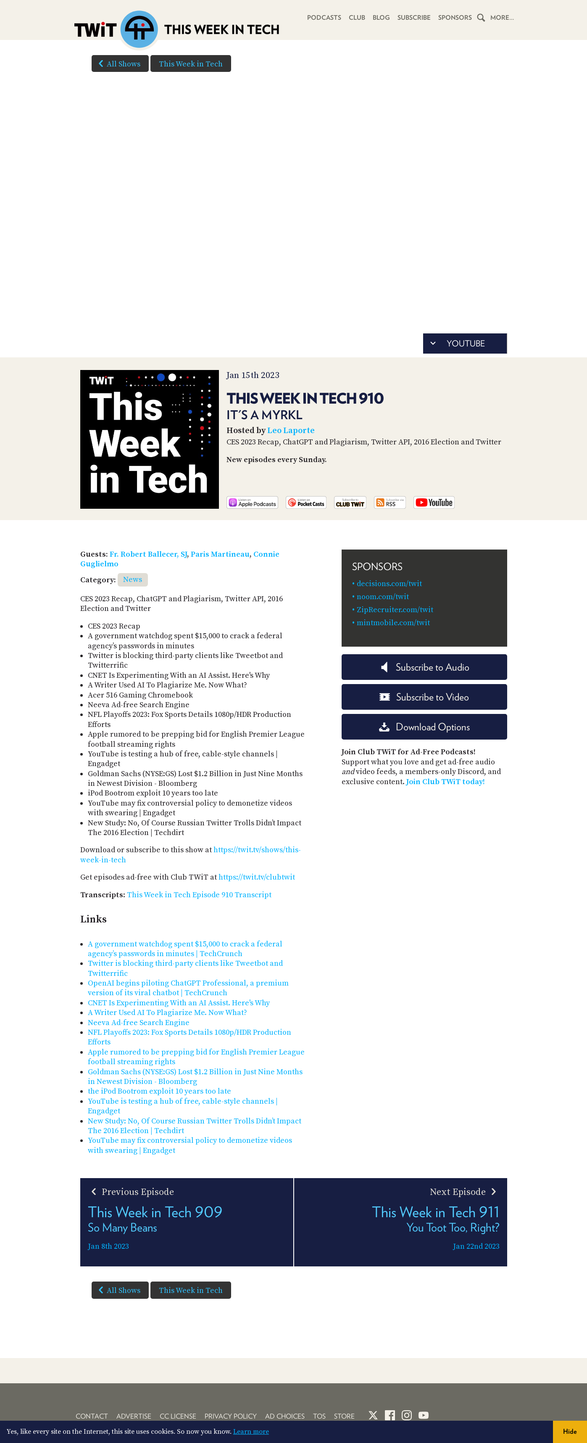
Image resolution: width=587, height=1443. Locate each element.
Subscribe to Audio (424, 667)
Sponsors (455, 17)
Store (344, 1416)
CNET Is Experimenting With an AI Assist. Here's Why (179, 1003)
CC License (178, 1416)
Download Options (424, 727)
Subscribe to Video (424, 697)
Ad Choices (285, 1416)
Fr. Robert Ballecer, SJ (148, 554)
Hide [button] (570, 1431)
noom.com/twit (383, 597)
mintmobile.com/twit (393, 623)
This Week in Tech (191, 64)
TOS (319, 1416)
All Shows (117, 63)
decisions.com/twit (389, 584)
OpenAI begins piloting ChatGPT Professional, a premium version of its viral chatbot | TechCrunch (188, 988)
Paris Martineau (220, 554)
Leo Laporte (291, 431)
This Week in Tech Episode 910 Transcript (199, 895)
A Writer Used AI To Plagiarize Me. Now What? (167, 1013)
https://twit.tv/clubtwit (256, 877)
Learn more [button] (251, 1431)
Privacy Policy (231, 1416)
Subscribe (414, 17)
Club (357, 17)
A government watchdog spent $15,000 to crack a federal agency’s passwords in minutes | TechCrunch (185, 949)
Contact (92, 1416)
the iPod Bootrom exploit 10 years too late (159, 1091)
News (132, 579)
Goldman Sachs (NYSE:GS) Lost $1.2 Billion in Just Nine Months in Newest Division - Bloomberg (195, 1076)
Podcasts (324, 17)
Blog (381, 17)
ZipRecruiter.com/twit (395, 610)
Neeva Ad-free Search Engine (139, 1023)
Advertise (133, 1416)
